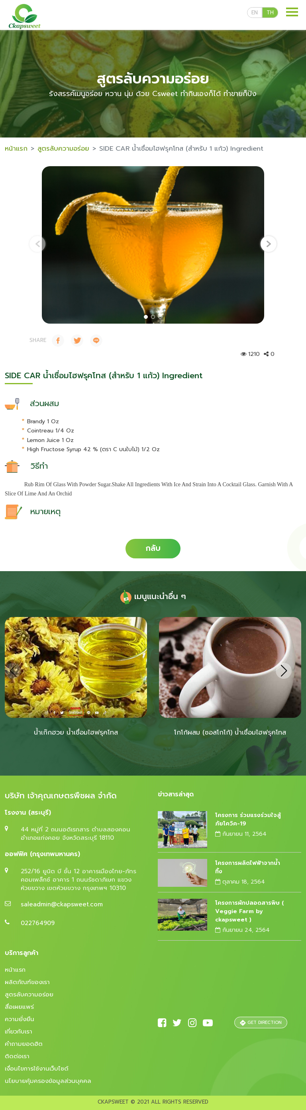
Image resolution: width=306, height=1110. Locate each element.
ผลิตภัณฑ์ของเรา (27, 982)
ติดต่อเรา (17, 1056)
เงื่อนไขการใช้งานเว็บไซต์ (37, 1068)
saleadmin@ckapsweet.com (62, 904)
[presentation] (37, 244)
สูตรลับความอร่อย (63, 148)
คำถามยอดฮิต (24, 1043)
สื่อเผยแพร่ (19, 1006)
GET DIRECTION (261, 1022)
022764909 (38, 923)
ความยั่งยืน (19, 1019)
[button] (145, 317)
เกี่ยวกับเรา (18, 1031)
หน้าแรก (16, 148)
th (270, 12)
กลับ (153, 548)
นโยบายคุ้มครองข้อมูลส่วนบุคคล (48, 1081)
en (254, 12)
